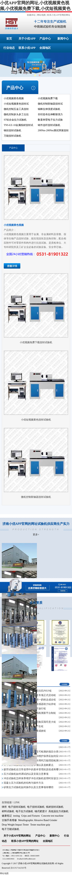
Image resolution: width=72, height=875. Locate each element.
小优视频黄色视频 (14, 98)
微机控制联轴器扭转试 (50, 103)
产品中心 (45, 38)
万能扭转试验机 (12, 135)
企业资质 (36, 608)
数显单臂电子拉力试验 (50, 119)
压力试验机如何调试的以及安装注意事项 (26, 774)
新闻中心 (63, 38)
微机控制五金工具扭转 (16, 109)
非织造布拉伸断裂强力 (50, 114)
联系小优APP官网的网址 (58, 15)
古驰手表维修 (9, 820)
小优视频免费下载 (48, 98)
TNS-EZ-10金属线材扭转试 (18, 125)
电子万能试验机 (10, 829)
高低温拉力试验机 (58, 811)
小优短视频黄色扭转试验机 (36, 419)
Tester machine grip (40, 824)
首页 (9, 38)
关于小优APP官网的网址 (17, 835)
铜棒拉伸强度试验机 (49, 109)
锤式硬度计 (41, 811)
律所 (4, 807)
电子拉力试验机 (24, 811)
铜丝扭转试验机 (12, 130)
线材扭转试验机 (54, 807)
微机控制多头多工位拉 (16, 114)
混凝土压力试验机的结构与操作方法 (23, 782)
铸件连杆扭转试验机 (49, 125)
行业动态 (9, 47)
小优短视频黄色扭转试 (16, 103)
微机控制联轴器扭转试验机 (36, 497)
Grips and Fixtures (30, 815)
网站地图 (41, 15)
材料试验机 (8, 811)
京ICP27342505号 (18, 868)
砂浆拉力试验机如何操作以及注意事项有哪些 (28, 787)
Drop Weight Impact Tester (15, 824)
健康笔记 (7, 815)
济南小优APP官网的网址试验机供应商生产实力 (36, 529)
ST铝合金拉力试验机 (15, 119)
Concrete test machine (52, 815)
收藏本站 (31, 15)
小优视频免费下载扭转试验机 (36, 342)
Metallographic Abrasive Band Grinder (37, 820)
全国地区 (45, 47)
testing (16, 815)
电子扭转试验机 (17, 807)
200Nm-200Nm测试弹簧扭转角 (53, 133)
